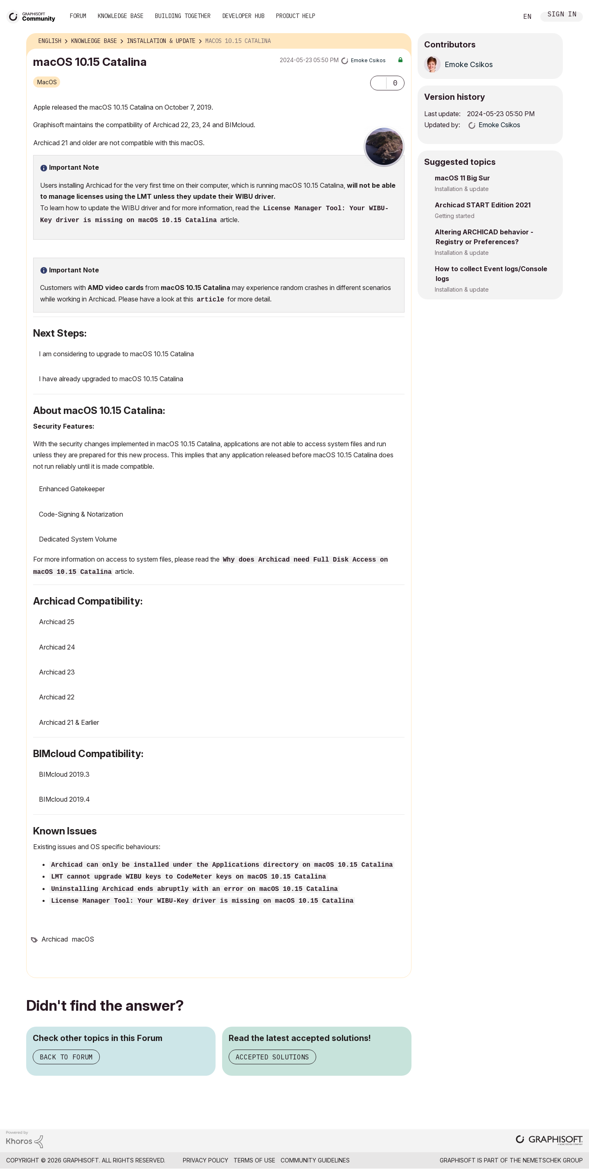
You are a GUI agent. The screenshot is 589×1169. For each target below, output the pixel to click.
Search (502, 16)
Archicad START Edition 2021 (483, 205)
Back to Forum (66, 1057)
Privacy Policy (205, 1160)
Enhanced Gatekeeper (72, 489)
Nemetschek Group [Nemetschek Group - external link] (553, 1160)
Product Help (295, 16)
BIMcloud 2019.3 (64, 774)
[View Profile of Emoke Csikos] (368, 60)
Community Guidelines (315, 1160)
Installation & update (462, 188)
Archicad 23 (57, 672)
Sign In (562, 15)
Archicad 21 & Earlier (69, 722)
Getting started (454, 215)
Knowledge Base (121, 16)
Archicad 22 (56, 697)
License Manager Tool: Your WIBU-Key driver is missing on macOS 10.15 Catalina (202, 901)
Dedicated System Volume (78, 539)
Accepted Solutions (272, 1057)
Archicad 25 (56, 622)
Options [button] (400, 41)
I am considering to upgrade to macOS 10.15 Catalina (116, 354)
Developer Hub (243, 16)
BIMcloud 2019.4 (64, 799)
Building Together (183, 16)
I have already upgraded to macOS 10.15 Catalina (111, 379)
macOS (47, 82)
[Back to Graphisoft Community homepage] (33, 15)
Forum (78, 16)
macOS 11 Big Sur (462, 178)
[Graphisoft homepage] (549, 1141)
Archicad (54, 939)
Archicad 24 (57, 647)
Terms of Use (254, 1160)
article (210, 299)
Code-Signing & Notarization (81, 514)
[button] (378, 83)
